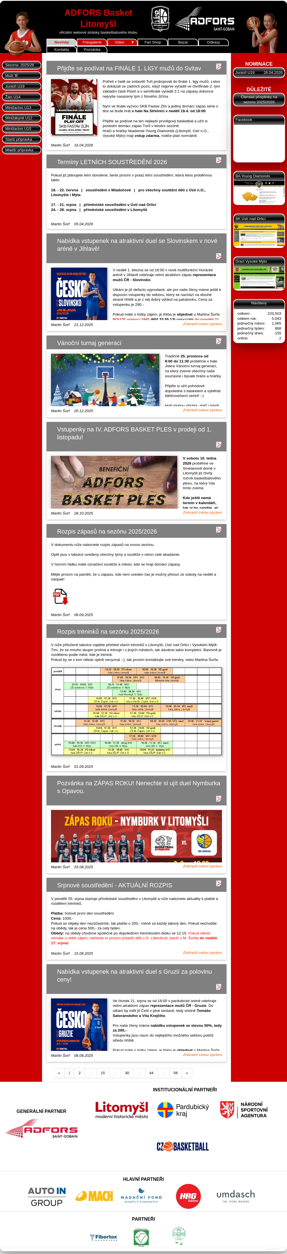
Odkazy (213, 42)
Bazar (183, 42)
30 (127, 1073)
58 (175, 1073)
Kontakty (61, 49)
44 (151, 1073)
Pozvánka (92, 49)
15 (103, 1073)
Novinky (61, 42)
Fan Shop (153, 42)
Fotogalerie (92, 42)
